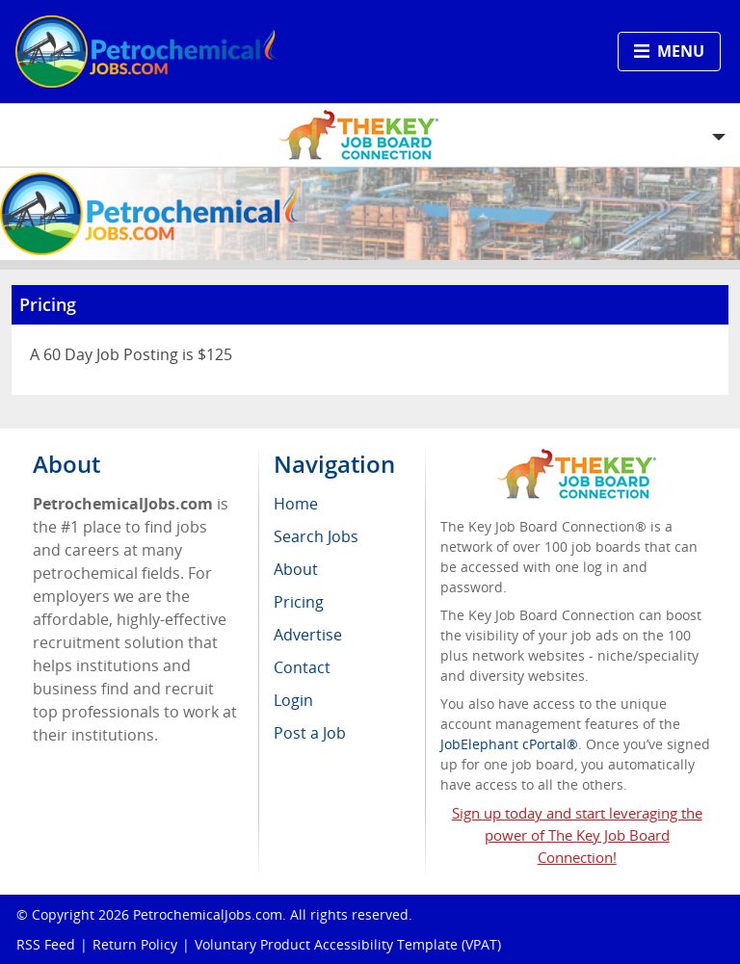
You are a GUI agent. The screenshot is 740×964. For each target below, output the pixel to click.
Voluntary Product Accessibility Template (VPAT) (348, 944)
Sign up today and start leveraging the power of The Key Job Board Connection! (577, 835)
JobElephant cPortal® (509, 744)
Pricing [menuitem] (299, 601)
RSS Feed (45, 944)
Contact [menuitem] (302, 667)
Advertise (308, 634)
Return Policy (134, 944)
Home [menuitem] (296, 503)
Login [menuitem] (293, 700)
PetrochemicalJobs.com (207, 914)
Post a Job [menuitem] (310, 732)
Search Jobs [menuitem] (316, 536)
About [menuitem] (296, 569)
